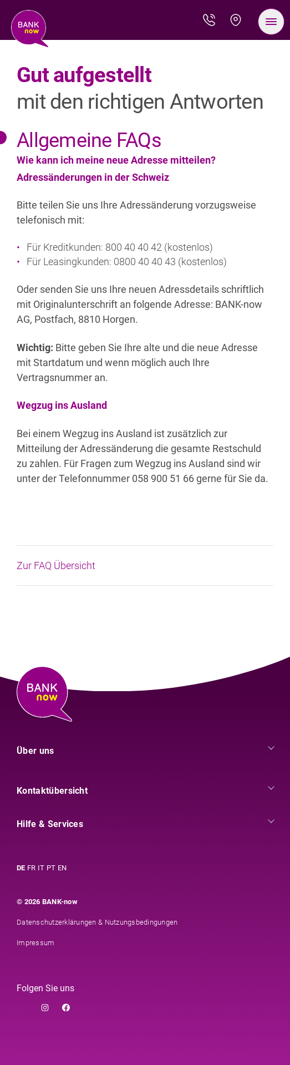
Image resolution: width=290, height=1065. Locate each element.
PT (51, 868)
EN (62, 868)
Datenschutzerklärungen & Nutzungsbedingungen (97, 922)
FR (31, 868)
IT (41, 868)
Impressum (35, 942)
